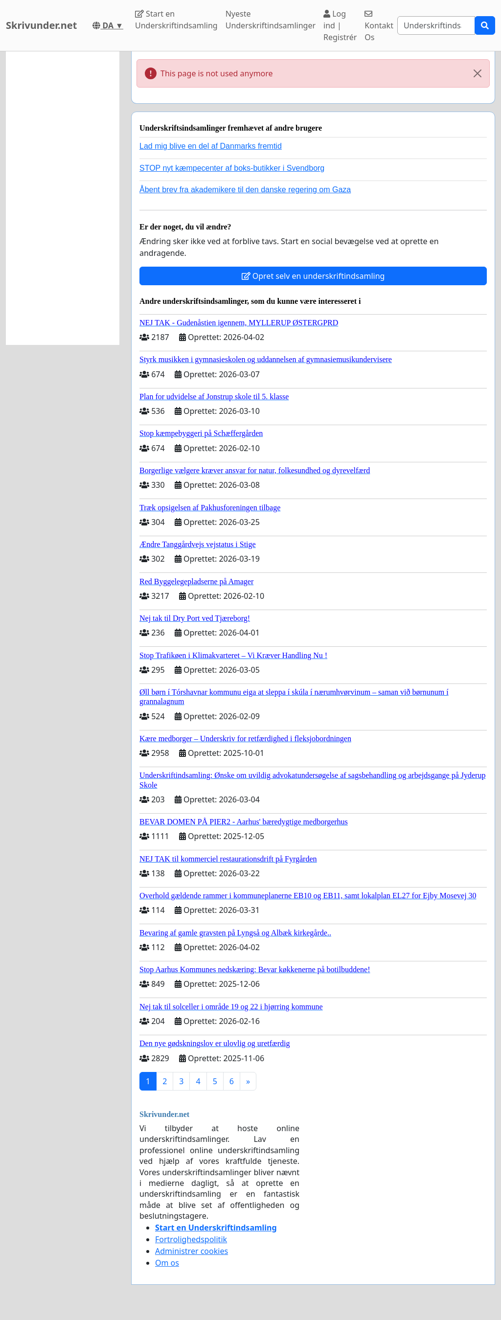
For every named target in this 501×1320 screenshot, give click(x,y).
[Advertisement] (62, 198)
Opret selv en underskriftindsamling (313, 276)
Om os (167, 1262)
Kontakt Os (378, 26)
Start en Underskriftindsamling (176, 19)
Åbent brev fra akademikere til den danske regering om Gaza (245, 189)
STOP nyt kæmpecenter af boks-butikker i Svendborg (231, 168)
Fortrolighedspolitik (191, 1239)
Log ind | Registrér (340, 25)
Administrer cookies (191, 1251)
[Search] (436, 25)
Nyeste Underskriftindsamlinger (271, 19)
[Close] (477, 73)
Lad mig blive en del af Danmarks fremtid (210, 146)
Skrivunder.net (41, 25)
